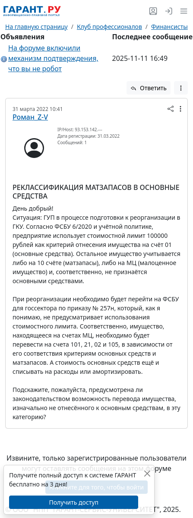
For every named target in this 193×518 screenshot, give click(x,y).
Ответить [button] (148, 88)
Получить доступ (73, 502)
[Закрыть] (147, 473)
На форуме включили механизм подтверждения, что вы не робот (53, 58)
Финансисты (169, 26)
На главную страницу (36, 26)
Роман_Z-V (30, 117)
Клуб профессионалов (109, 26)
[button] (182, 11)
